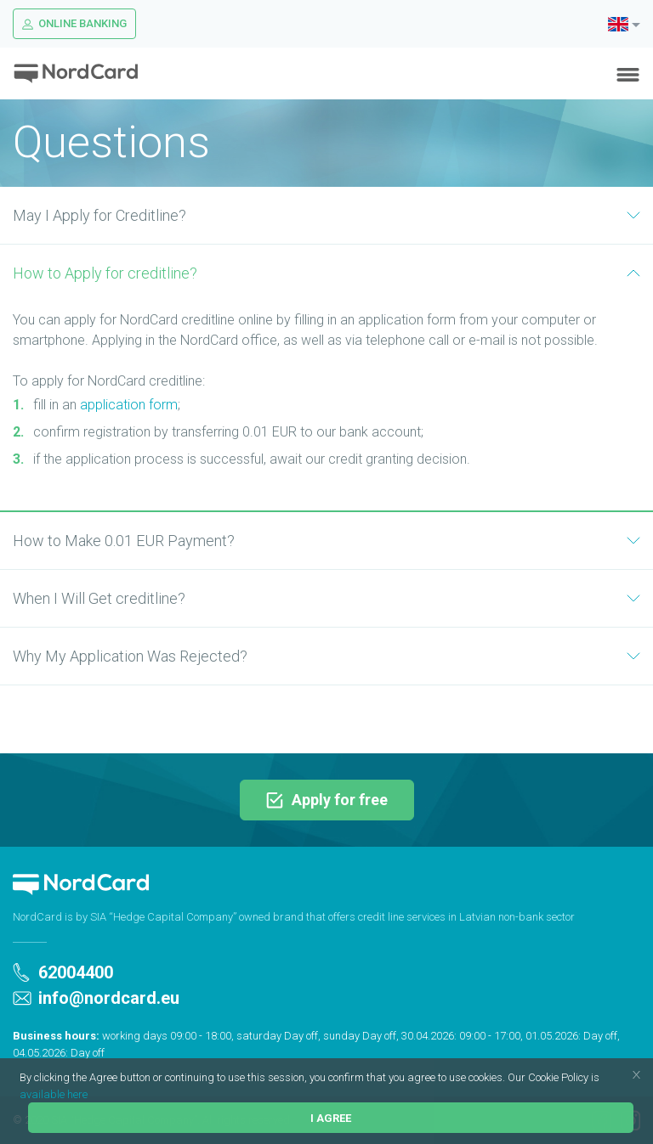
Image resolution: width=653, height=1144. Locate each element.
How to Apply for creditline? (326, 273)
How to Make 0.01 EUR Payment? (326, 540)
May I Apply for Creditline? (326, 215)
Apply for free (327, 800)
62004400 (63, 972)
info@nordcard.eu (96, 998)
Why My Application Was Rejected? (326, 656)
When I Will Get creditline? (326, 598)
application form (129, 405)
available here (54, 1094)
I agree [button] (330, 1118)
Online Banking (74, 23)
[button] (604, 1079)
